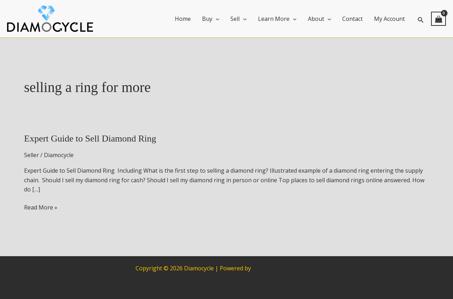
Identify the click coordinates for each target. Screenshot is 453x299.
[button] (421, 19)
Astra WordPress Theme (284, 268)
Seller (31, 155)
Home (183, 19)
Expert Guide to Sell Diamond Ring (90, 138)
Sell (238, 19)
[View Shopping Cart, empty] (438, 19)
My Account (389, 19)
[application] (215, 19)
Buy (210, 19)
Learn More (277, 19)
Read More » (40, 207)
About (319, 19)
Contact (352, 19)
